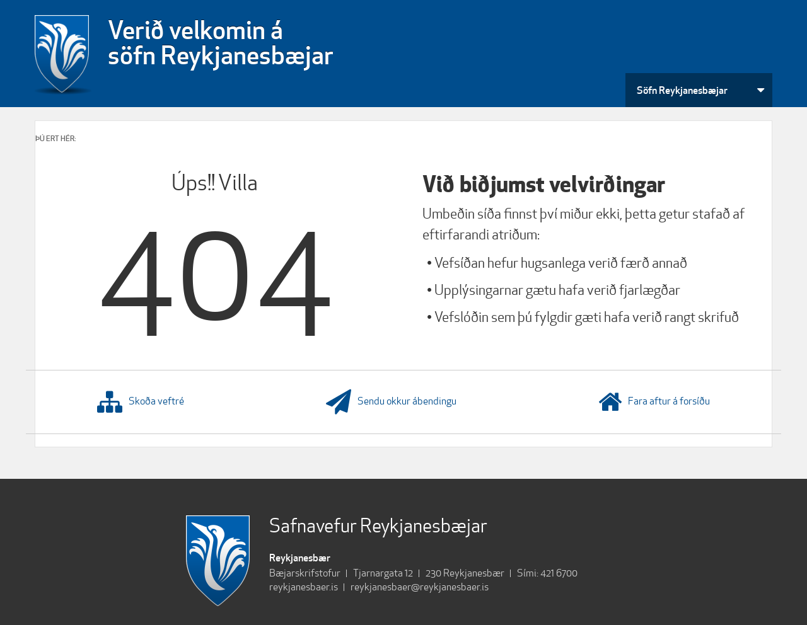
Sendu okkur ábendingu (391, 402)
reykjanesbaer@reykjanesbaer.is (420, 586)
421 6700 (559, 573)
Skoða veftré (140, 402)
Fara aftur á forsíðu (654, 402)
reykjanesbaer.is (303, 586)
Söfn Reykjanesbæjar (682, 90)
